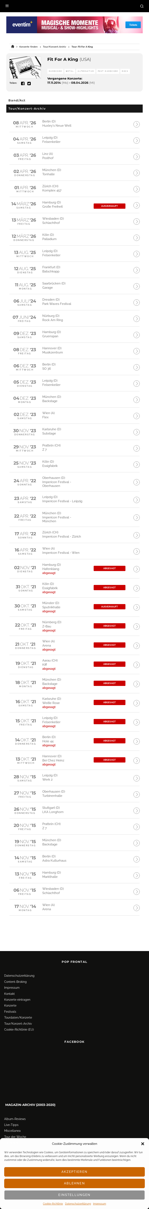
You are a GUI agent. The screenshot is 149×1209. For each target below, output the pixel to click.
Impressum (99, 1203)
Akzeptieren (74, 1172)
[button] (143, 1144)
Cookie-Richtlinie (53, 1203)
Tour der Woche (15, 1124)
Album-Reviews (15, 1106)
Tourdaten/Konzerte (18, 1005)
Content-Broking (15, 969)
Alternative (86, 71)
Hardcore (55, 71)
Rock (125, 71)
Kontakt (9, 981)
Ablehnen (74, 1183)
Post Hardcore (108, 71)
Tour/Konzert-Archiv (18, 1011)
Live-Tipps (11, 1112)
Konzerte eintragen (17, 987)
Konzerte (10, 993)
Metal (70, 71)
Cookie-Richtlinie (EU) (19, 1017)
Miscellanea (12, 1118)
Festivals (10, 999)
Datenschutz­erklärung (78, 1203)
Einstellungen (74, 1195)
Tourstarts (11, 1130)
